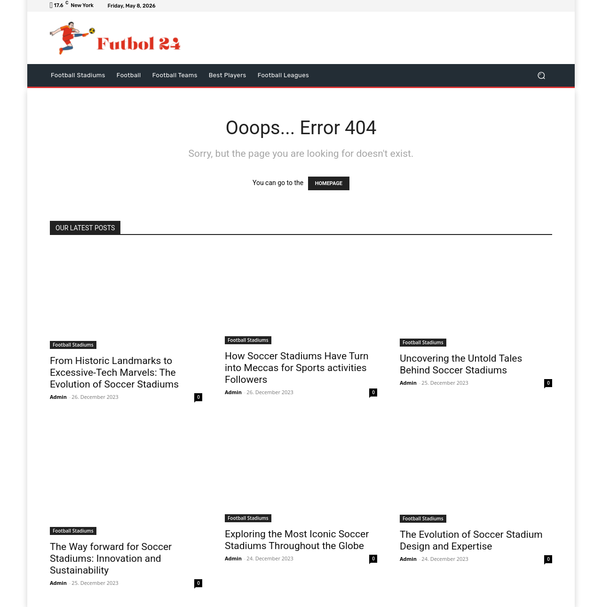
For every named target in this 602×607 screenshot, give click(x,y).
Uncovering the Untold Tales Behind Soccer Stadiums (461, 364)
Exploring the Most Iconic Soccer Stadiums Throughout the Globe (297, 539)
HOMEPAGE (328, 183)
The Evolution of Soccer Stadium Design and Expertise (471, 540)
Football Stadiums (73, 344)
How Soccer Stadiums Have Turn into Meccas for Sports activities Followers (297, 367)
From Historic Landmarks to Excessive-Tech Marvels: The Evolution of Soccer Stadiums (114, 372)
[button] (541, 75)
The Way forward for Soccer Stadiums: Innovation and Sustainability (111, 558)
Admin (58, 396)
